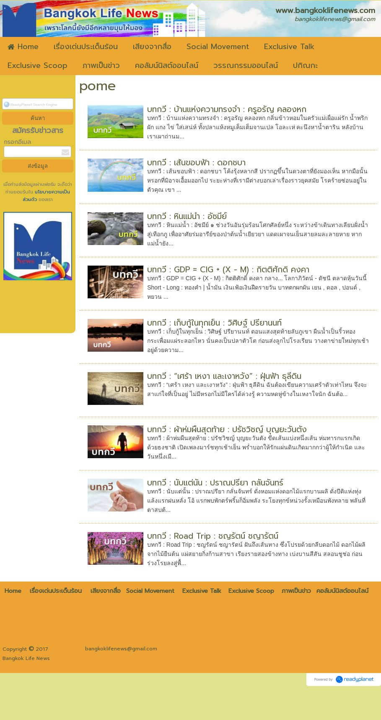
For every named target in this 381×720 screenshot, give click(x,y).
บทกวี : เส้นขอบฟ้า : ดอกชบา (196, 163)
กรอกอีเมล (17, 142)
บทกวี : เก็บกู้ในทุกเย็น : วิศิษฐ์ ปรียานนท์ (214, 323)
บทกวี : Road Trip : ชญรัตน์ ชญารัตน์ (212, 536)
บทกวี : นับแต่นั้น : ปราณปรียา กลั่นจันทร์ (215, 483)
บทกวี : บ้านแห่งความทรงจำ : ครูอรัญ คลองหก (226, 109)
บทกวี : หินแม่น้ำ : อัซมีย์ (187, 216)
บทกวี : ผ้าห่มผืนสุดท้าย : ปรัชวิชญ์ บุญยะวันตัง (227, 429)
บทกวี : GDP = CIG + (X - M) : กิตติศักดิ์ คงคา (228, 269)
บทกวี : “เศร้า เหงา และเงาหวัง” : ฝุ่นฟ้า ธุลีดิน (224, 376)
